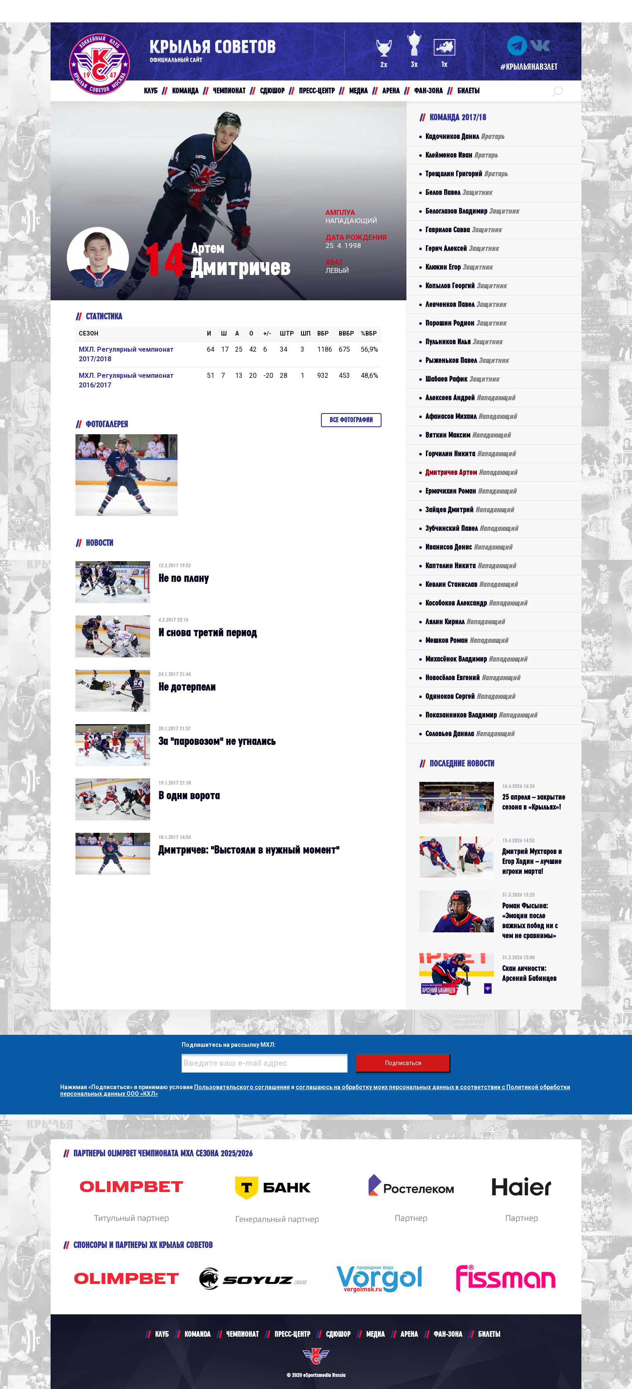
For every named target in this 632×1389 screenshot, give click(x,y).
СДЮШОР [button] (272, 91)
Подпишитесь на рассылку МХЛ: (229, 1044)
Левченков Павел (465, 304)
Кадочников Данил (464, 136)
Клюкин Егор (458, 267)
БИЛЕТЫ (489, 1334)
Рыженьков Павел (466, 360)
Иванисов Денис (468, 547)
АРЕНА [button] (391, 91)
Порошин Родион (465, 323)
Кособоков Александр (476, 603)
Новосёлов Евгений (472, 677)
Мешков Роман (466, 640)
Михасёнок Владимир (476, 659)
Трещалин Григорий (466, 174)
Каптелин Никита (470, 565)
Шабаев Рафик (462, 379)
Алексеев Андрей (470, 397)
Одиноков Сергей (470, 696)
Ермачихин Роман (470, 491)
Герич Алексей (461, 248)
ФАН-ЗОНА (448, 1334)
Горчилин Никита (470, 453)
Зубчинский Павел (471, 528)
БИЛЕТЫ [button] (468, 91)
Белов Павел (458, 192)
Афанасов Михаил (471, 416)
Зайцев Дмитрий (469, 509)
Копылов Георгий (465, 285)
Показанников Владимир (481, 715)
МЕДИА (375, 1334)
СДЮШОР (338, 1334)
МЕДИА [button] (358, 91)
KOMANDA (198, 1334)
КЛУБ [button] (151, 91)
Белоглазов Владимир (472, 211)
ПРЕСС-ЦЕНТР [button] (317, 91)
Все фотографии (351, 419)
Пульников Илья (463, 341)
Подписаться (403, 1063)
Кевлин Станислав (471, 584)
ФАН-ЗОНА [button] (428, 91)
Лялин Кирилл (465, 621)
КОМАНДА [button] (185, 91)
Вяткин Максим (467, 435)
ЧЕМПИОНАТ (242, 1334)
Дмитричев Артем (471, 472)
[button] (557, 90)
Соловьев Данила (469, 733)
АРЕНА (409, 1334)
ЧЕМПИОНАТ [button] (229, 91)
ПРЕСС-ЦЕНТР (292, 1334)
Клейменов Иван (461, 155)
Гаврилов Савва (463, 230)
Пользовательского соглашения (242, 1087)
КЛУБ (162, 1334)
